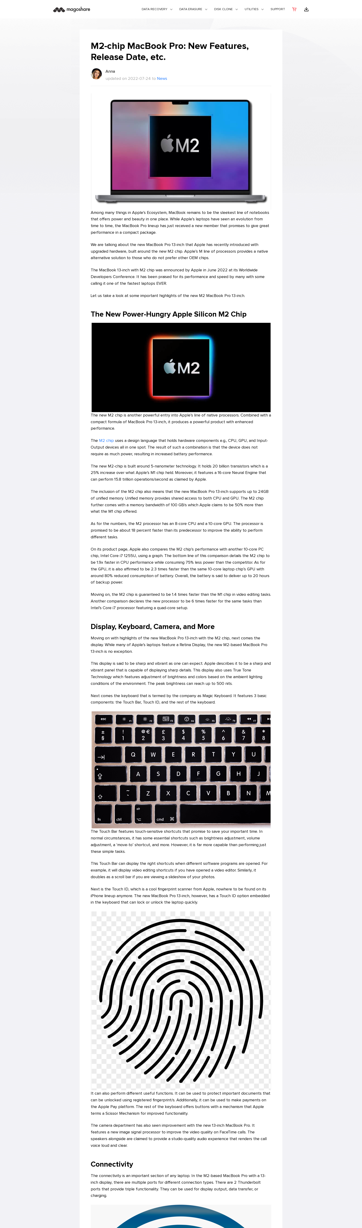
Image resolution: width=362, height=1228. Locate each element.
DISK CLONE (223, 9)
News (162, 79)
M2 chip (106, 441)
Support (278, 9)
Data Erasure (190, 9)
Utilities (252, 9)
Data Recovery (154, 9)
